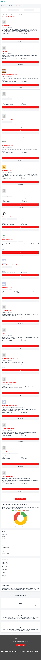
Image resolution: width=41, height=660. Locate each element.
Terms (27, 651)
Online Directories (9, 651)
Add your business (20, 645)
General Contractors (5, 576)
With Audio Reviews (6, 547)
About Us (16, 651)
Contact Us (22, 651)
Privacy (31, 651)
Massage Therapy (6, 553)
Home (2, 651)
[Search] (36, 10)
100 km (4, 540)
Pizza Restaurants (5, 563)
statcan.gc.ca (9, 507)
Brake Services (4, 569)
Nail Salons (4, 570)
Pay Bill (36, 651)
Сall (20, 61)
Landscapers (4, 575)
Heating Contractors (5, 564)
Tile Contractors (5, 579)
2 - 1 (3, 461)
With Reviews (5, 545)
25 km (4, 536)
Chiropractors (4, 566)
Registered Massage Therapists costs (8, 16)
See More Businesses (20, 498)
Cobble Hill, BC (9, 5)
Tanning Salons (4, 572)
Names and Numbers (10, 656)
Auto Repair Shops (5, 567)
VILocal (2, 5)
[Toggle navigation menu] (39, 2)
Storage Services (5, 573)
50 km (4, 538)
